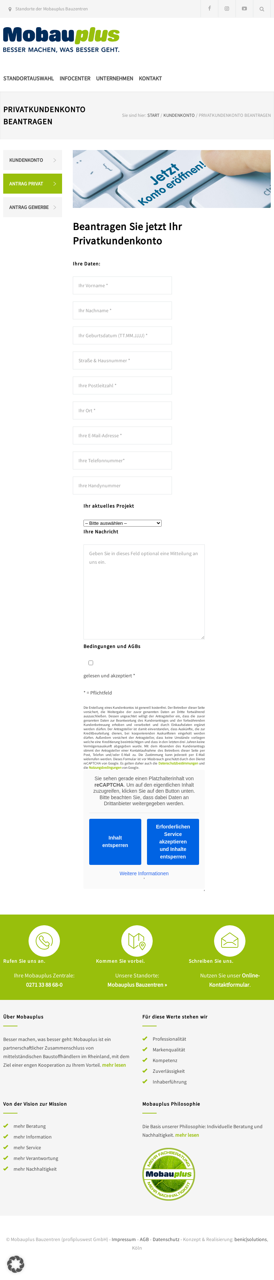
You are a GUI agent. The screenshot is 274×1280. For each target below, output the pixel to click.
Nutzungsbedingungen (105, 767)
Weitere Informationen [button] (144, 873)
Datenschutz (166, 1239)
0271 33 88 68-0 (44, 984)
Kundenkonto (179, 115)
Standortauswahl (28, 78)
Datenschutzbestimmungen (178, 763)
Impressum (124, 1239)
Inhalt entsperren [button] (115, 841)
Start (153, 115)
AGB (144, 1239)
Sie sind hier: (134, 115)
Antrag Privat (26, 183)
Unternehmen (114, 78)
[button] (15, 1264)
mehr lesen (114, 1065)
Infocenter (75, 78)
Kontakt (150, 78)
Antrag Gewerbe (29, 207)
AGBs (134, 646)
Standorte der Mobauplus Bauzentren (51, 9)
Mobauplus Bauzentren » (137, 984)
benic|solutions (250, 1239)
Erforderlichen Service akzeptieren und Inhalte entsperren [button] (173, 841)
